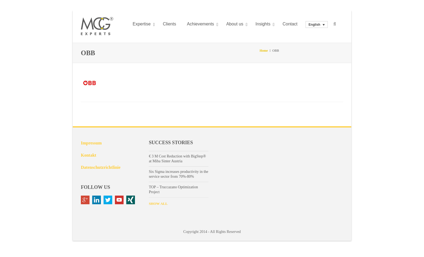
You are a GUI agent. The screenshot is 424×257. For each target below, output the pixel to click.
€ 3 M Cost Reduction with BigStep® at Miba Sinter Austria (177, 158)
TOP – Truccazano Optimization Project (173, 189)
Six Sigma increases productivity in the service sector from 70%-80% (178, 174)
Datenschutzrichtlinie (101, 167)
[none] (317, 24)
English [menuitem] (314, 25)
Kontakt (88, 155)
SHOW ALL (158, 204)
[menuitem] (317, 24)
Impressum (91, 143)
